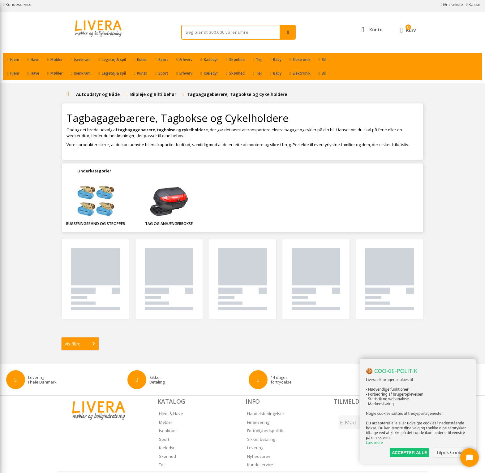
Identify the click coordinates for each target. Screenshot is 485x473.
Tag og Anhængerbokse (169, 210)
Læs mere (374, 442)
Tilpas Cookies (451, 452)
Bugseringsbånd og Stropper (95, 210)
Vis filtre (81, 330)
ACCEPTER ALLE (409, 452)
